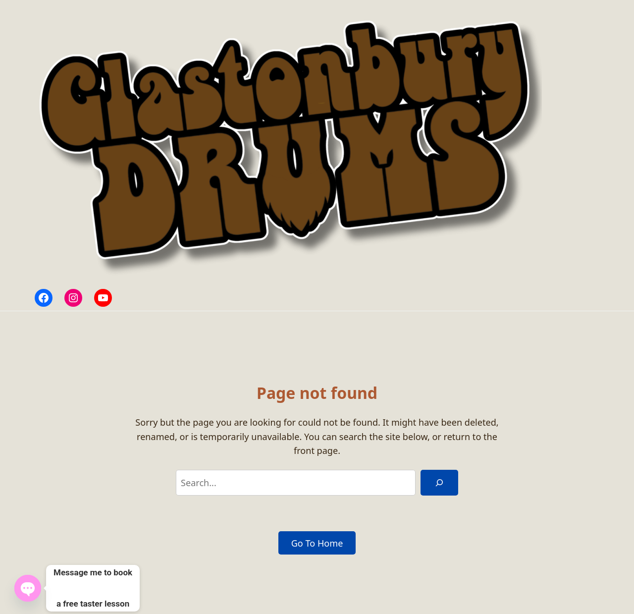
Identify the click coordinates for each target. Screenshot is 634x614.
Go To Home (317, 543)
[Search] (439, 483)
